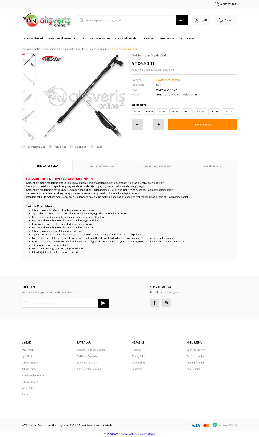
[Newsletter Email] (65, 303)
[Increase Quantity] (158, 125)
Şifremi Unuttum (30, 363)
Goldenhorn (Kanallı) (168, 80)
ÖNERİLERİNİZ (212, 166)
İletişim (25, 395)
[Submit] (103, 303)
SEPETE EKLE (203, 124)
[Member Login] (201, 20)
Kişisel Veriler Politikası (89, 369)
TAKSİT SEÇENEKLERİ (157, 166)
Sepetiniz (137, 369)
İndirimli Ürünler (195, 363)
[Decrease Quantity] (137, 125)
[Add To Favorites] (33, 147)
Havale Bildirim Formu (33, 375)
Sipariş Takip (139, 356)
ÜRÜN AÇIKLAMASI (47, 166)
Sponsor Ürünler (196, 350)
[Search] (132, 20)
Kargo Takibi (28, 388)
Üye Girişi (27, 356)
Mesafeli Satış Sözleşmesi (91, 350)
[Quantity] (148, 125)
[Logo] (46, 20)
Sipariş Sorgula (30, 382)
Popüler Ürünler (195, 356)
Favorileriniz (138, 363)
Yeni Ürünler (193, 369)
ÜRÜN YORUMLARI (102, 166)
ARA (181, 20)
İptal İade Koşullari (87, 363)
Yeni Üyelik (27, 350)
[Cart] (226, 20)
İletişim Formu (29, 369)
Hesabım (136, 350)
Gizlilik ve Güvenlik (87, 356)
